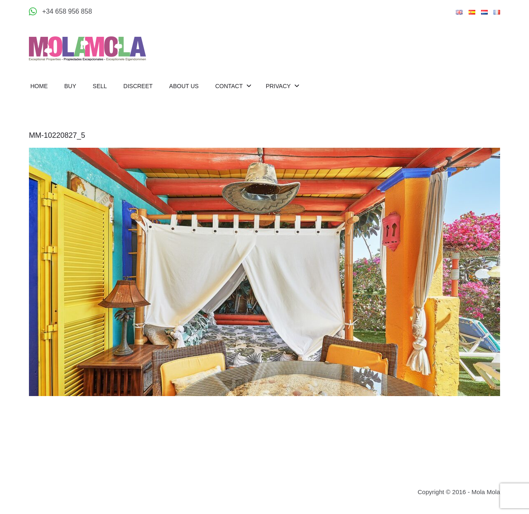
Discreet (138, 86)
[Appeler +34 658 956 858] (60, 11)
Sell (100, 86)
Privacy (279, 86)
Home (39, 86)
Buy (70, 86)
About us (183, 86)
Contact (229, 86)
